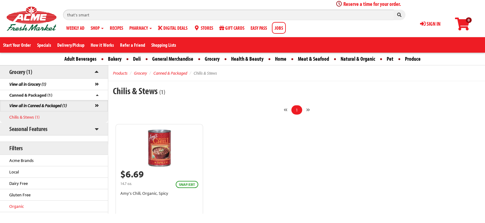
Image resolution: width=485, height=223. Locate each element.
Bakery (115, 58)
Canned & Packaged (170, 73)
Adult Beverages (80, 58)
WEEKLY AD (75, 28)
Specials (44, 45)
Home (280, 58)
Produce (413, 58)
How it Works (102, 45)
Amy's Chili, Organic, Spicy (144, 193)
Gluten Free (20, 195)
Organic (16, 206)
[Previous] (285, 110)
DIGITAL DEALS (172, 28)
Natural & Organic (358, 58)
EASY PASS (259, 28)
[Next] (308, 110)
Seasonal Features (28, 129)
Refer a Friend (132, 45)
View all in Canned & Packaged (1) (38, 105)
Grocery (212, 58)
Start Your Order (17, 45)
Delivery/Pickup (70, 45)
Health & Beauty (247, 58)
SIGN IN (430, 23)
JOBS (279, 28)
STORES (203, 28)
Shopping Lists (163, 45)
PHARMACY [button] (140, 28)
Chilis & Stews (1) (24, 117)
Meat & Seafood (313, 58)
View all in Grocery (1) (27, 84)
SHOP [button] (97, 28)
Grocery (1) (20, 72)
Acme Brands (21, 160)
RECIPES (116, 28)
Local (14, 172)
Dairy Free (18, 183)
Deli (137, 58)
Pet (390, 58)
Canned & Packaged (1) (30, 95)
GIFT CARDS (231, 28)
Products (120, 73)
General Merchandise (172, 58)
